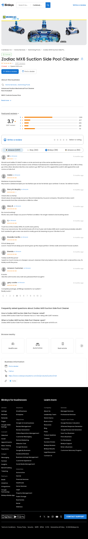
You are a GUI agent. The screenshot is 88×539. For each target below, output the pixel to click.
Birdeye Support (66, 443)
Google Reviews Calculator (70, 423)
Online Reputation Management (27, 433)
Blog (45, 428)
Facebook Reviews (22, 454)
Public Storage (21, 496)
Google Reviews (21, 447)
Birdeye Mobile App (8, 495)
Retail (18, 503)
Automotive (20, 472)
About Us (47, 411)
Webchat (4, 435)
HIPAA (42, 527)
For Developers (66, 440)
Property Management (24, 493)
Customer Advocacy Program (71, 450)
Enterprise (19, 414)
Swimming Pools (34, 50)
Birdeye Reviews (49, 445)
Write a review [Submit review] (10, 71)
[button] (3, 295)
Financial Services (22, 479)
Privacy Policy (21, 527)
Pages (3, 421)
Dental (18, 476)
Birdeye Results (49, 449)
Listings (4, 411)
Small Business (21, 411)
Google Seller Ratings (6, 426)
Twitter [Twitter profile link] (13, 381)
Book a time (48, 421)
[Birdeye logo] (8, 5)
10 (37, 295)
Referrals (4, 418)
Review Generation (23, 430)
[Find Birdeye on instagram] (53, 516)
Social (3, 439)
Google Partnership (5, 491)
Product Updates (50, 435)
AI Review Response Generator (71, 426)
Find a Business (66, 437)
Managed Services (67, 411)
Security (30, 527)
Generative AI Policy (58, 527)
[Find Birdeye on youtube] (57, 516)
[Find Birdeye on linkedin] (48, 516)
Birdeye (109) (50, 150)
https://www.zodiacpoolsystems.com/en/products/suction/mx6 (33, 376)
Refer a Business (66, 447)
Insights (4, 464)
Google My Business (23, 450)
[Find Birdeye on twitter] (44, 516)
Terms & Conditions (8, 527)
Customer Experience (23, 460)
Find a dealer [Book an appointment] (28, 71)
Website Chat (21, 443)
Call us (11, 371)
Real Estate (20, 500)
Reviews (4, 414)
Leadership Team (50, 414)
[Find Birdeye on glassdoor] (61, 516)
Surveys (4, 461)
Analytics (4, 483)
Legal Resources (49, 452)
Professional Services (68, 414)
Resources (47, 425)
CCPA (47, 527)
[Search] (48, 5)
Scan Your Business (67, 433)
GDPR (36, 527)
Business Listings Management (27, 457)
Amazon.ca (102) (71, 150)
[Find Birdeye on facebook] (40, 516)
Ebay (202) (32, 150)
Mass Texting (6, 445)
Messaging (5, 457)
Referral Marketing (22, 440)
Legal (18, 489)
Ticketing (4, 471)
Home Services (19, 50)
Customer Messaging (24, 437)
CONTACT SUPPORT (75, 516)
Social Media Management (25, 464)
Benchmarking (6, 468)
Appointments (6, 442)
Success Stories (49, 442)
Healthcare (20, 483)
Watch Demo (48, 418)
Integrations (5, 486)
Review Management (23, 426)
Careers (47, 438)
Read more (6, 100)
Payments (5, 449)
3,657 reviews (20, 63)
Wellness (19, 507)
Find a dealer (13, 366)
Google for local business (25, 423)
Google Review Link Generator (71, 430)
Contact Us (48, 455)
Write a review (79, 5)
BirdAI (3, 479)
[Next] (81, 345)
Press (46, 432)
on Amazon (13, 156)
